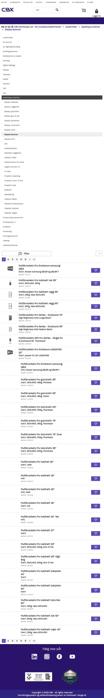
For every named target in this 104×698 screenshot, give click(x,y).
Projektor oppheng (12, 176)
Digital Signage (9, 65)
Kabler (5, 79)
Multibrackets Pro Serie (14, 162)
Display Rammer (13, 29)
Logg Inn (96, 16)
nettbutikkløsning (48, 695)
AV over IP (7, 42)
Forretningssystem (27, 695)
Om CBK (4, 2)
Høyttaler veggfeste (12, 153)
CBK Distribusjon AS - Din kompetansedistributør (37, 27)
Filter (26, 253)
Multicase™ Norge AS (76, 695)
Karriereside (64, 2)
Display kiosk (9, 130)
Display (6, 70)
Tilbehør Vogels (10, 213)
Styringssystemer (10, 236)
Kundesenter (15, 2)
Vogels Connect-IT (12, 167)
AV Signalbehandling (11, 47)
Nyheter (39, 2)
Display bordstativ (12, 121)
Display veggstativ (12, 107)
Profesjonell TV (9, 222)
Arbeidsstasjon (10, 148)
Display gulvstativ (11, 111)
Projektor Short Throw (13, 181)
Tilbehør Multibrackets (13, 204)
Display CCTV (9, 139)
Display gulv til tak (12, 116)
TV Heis (7, 171)
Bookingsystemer (10, 51)
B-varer (90, 2)
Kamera (6, 84)
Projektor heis (10, 185)
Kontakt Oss (28, 2)
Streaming (7, 231)
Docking (6, 61)
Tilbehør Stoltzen (11, 208)
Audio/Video (71, 27)
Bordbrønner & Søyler (12, 56)
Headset (6, 74)
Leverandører (51, 2)
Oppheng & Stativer (90, 27)
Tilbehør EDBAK (10, 199)
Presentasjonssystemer (13, 218)
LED (4, 88)
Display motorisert (12, 125)
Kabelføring (9, 194)
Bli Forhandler (78, 2)
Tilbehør (6, 241)
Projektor (7, 227)
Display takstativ (11, 102)
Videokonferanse (10, 245)
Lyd (4, 93)
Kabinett (8, 190)
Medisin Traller (10, 158)
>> (34, 259)
